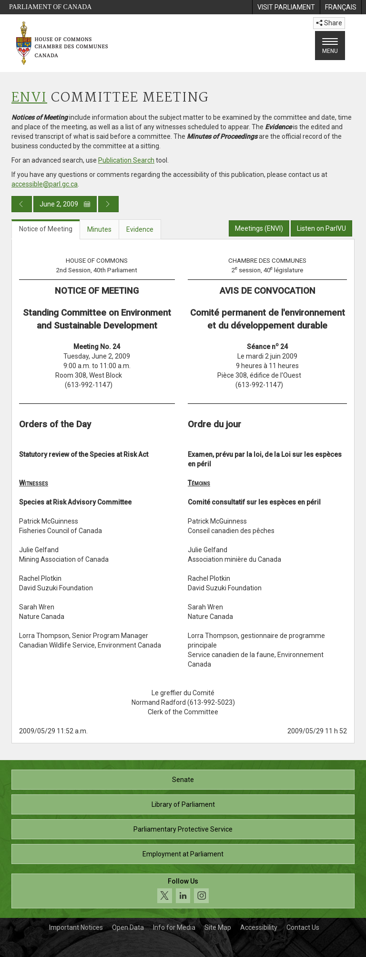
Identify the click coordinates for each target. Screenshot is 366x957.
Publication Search (126, 160)
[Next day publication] (108, 204)
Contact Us (302, 927)
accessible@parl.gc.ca (44, 184)
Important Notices (76, 927)
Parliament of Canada (50, 6)
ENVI (29, 98)
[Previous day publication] (21, 204)
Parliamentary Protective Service (183, 829)
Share (329, 23)
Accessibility (258, 927)
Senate (183, 779)
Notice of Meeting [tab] (45, 229)
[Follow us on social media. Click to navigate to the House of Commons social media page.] (183, 891)
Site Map (217, 927)
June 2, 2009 (65, 204)
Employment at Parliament (183, 854)
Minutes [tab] (99, 229)
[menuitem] (286, 7)
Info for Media (174, 927)
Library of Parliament (183, 804)
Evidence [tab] (139, 229)
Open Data (128, 927)
